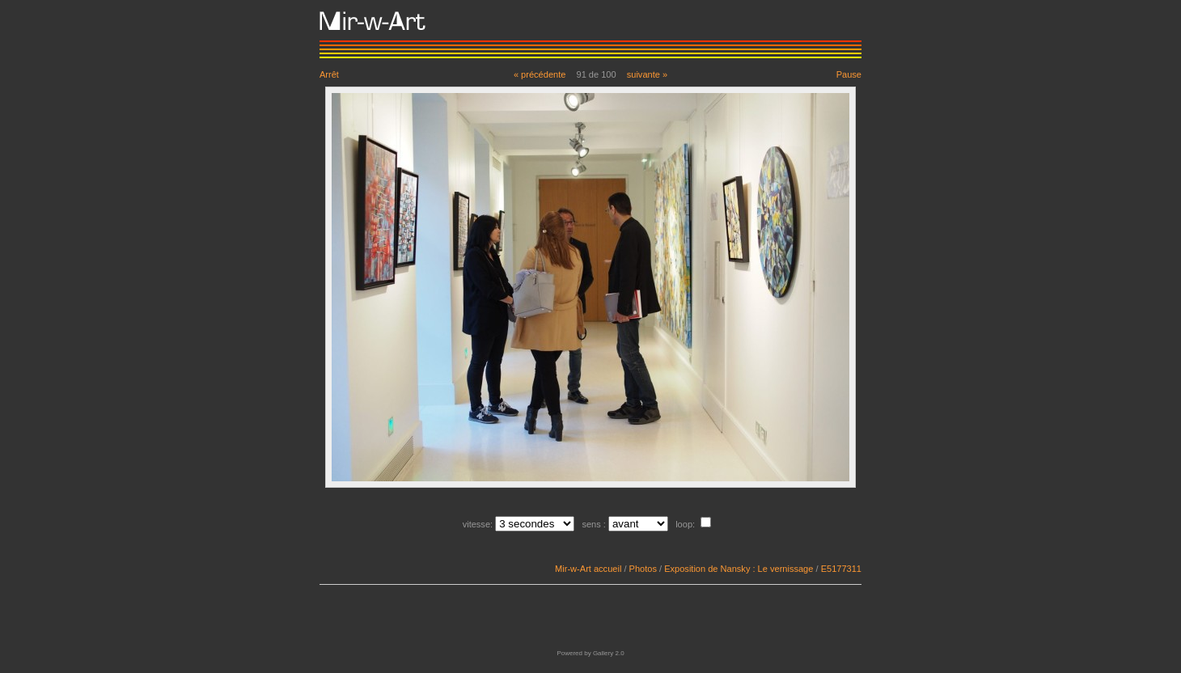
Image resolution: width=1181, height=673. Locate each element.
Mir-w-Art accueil (588, 569)
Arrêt (329, 74)
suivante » (647, 74)
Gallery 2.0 (608, 653)
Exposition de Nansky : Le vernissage (738, 569)
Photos (643, 569)
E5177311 (841, 569)
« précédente (540, 74)
